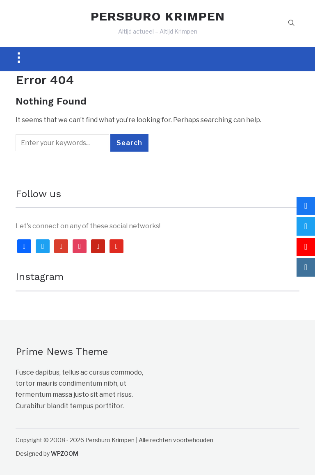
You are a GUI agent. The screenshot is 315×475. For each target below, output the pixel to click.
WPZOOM (64, 453)
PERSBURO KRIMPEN (158, 16)
